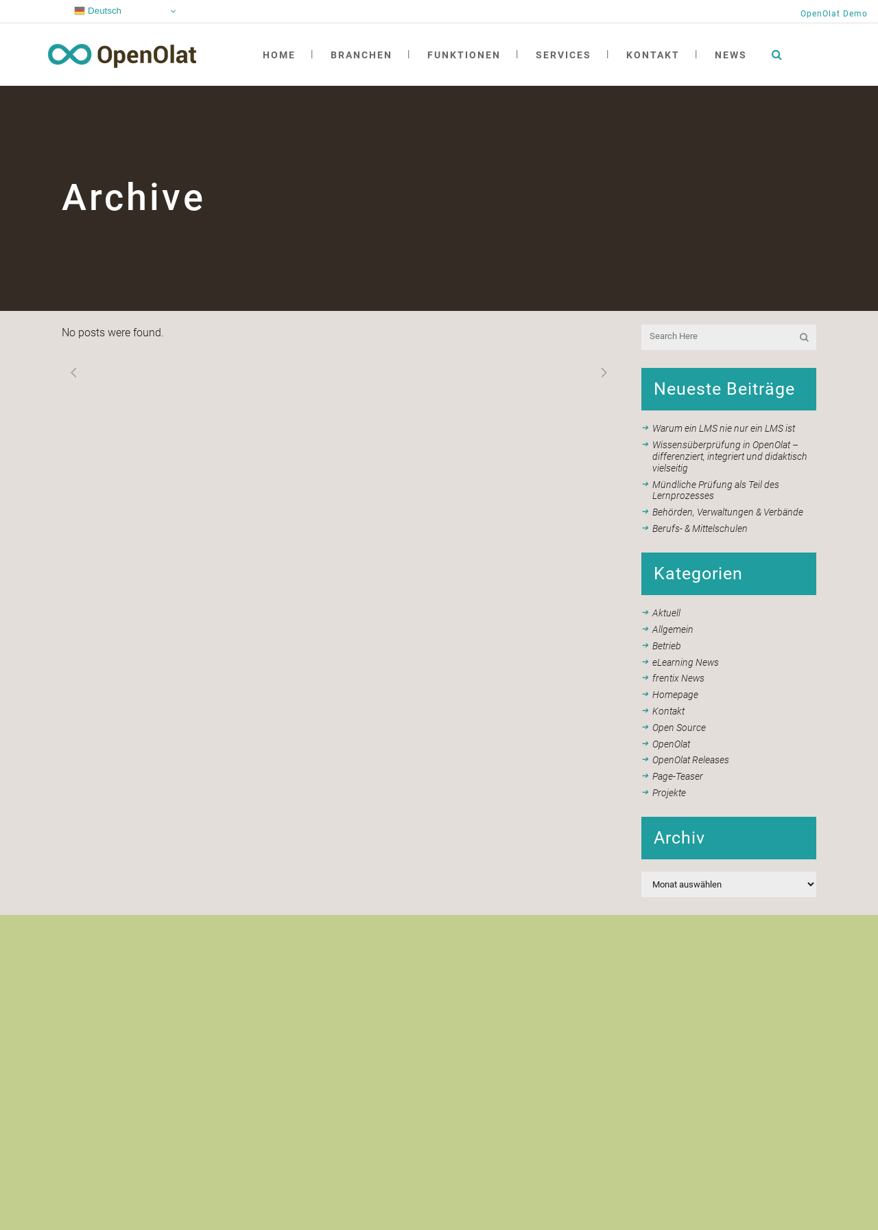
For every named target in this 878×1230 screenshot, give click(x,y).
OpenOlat (671, 744)
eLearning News (685, 662)
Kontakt (668, 711)
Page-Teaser (677, 776)
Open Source (679, 727)
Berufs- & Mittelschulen (700, 528)
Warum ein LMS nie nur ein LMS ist (723, 428)
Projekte (669, 792)
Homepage (675, 694)
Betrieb (666, 645)
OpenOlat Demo (834, 14)
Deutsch (97, 10)
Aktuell (666, 612)
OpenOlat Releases (690, 759)
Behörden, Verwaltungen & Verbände (727, 512)
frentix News (678, 678)
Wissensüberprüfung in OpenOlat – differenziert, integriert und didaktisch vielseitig (729, 456)
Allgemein (672, 629)
